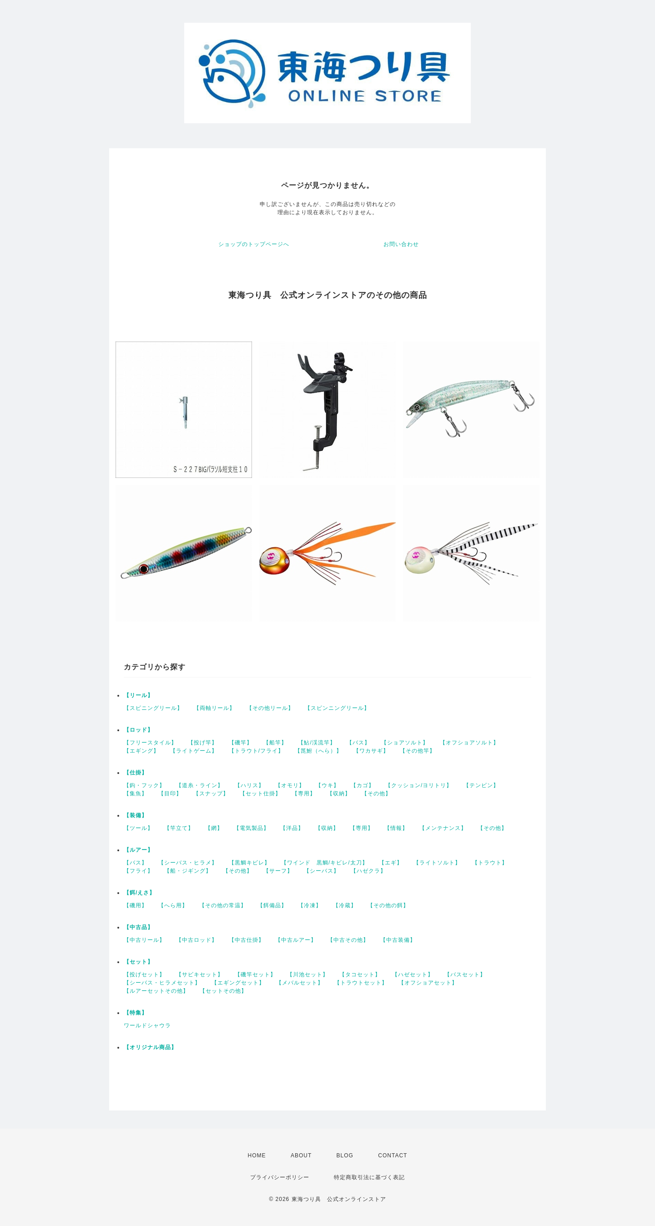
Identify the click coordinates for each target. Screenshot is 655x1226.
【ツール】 (138, 828)
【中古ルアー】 (296, 940)
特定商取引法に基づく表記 (369, 1177)
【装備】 (135, 815)
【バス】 (358, 742)
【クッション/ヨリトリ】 (418, 785)
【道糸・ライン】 (199, 785)
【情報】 (396, 828)
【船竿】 (275, 742)
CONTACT (392, 1155)
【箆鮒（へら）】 (318, 751)
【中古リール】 (144, 940)
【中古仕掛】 (246, 940)
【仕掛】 (135, 772)
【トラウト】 (490, 862)
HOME (257, 1155)
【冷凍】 (310, 905)
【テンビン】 (481, 785)
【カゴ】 (362, 785)
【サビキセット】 (199, 974)
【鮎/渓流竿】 (316, 742)
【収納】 (339, 793)
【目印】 (170, 793)
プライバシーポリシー (279, 1177)
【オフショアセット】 (428, 983)
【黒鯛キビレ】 (249, 862)
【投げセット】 (144, 974)
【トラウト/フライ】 (256, 751)
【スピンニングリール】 (337, 708)
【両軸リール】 (214, 708)
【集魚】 (135, 793)
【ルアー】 (138, 850)
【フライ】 (138, 871)
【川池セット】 (307, 974)
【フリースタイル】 (150, 742)
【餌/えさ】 (139, 892)
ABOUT (301, 1155)
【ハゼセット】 (412, 974)
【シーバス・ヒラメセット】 (162, 983)
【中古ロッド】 (196, 940)
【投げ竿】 (202, 742)
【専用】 (304, 793)
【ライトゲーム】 (193, 751)
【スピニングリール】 (153, 708)
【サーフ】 (278, 871)
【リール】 (138, 695)
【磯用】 (135, 905)
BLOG (345, 1155)
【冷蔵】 (345, 905)
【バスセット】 (465, 974)
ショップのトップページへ (253, 244)
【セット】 (138, 962)
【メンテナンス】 (443, 828)
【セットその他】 (223, 991)
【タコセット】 (360, 974)
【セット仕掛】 (260, 793)
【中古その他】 (348, 940)
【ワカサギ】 (371, 751)
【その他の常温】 (223, 905)
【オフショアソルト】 (469, 742)
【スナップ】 (211, 793)
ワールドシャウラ (147, 1025)
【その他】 (376, 793)
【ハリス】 (249, 785)
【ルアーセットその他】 (156, 991)
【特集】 (135, 1013)
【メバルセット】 (299, 983)
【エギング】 (141, 751)
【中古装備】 (398, 940)
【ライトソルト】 (437, 862)
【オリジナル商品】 (150, 1047)
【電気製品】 (251, 828)
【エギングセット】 (238, 983)
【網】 (214, 828)
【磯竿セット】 (255, 974)
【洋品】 (292, 828)
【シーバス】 (321, 871)
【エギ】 (391, 862)
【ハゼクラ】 (368, 871)
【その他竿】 (417, 751)
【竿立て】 (179, 828)
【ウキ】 (327, 785)
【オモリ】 (290, 785)
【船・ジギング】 (188, 871)
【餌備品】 (272, 905)
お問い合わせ (401, 244)
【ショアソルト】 (404, 742)
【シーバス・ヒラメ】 (187, 862)
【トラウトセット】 (361, 983)
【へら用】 (173, 905)
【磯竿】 (240, 742)
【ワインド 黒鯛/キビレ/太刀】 (324, 862)
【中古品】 (138, 927)
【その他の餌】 (388, 905)
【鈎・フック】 (144, 785)
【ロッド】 (138, 730)
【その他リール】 (270, 708)
